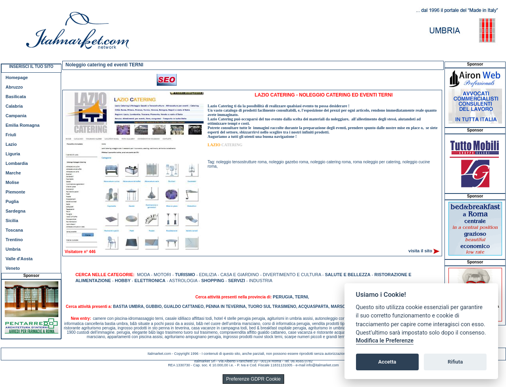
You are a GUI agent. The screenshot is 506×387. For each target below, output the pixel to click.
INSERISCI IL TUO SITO (31, 66)
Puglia (12, 201)
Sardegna (15, 211)
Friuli (11, 134)
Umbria (13, 249)
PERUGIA (282, 296)
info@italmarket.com (322, 365)
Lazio (11, 144)
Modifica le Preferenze (385, 340)
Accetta (387, 362)
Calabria (14, 106)
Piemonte (15, 192)
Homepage (17, 77)
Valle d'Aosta (19, 258)
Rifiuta (455, 362)
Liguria (13, 153)
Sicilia (12, 220)
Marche (13, 172)
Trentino (14, 239)
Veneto (13, 268)
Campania (16, 115)
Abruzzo (14, 87)
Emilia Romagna (23, 125)
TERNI (301, 296)
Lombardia (17, 163)
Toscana (14, 230)
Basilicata (16, 96)
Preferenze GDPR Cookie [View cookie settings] (253, 379)
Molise (12, 182)
